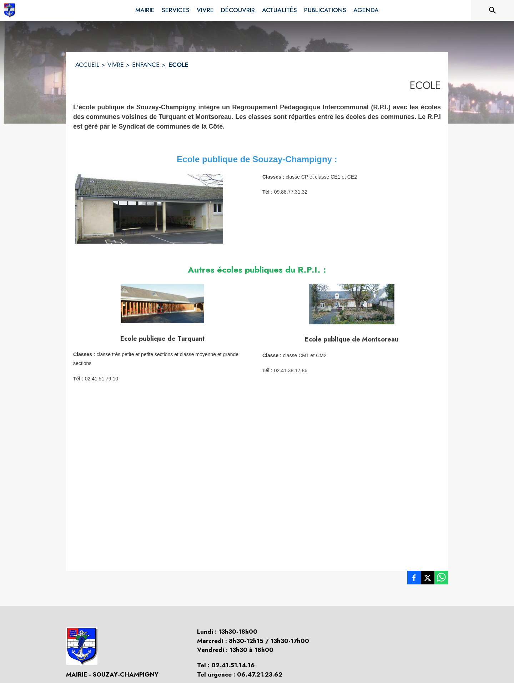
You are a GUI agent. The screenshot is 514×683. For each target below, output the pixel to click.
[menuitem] (145, 9)
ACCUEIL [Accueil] (87, 64)
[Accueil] (9, 10)
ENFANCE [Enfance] (146, 64)
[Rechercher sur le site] (492, 10)
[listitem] (414, 579)
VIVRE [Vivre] (115, 64)
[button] (149, 209)
